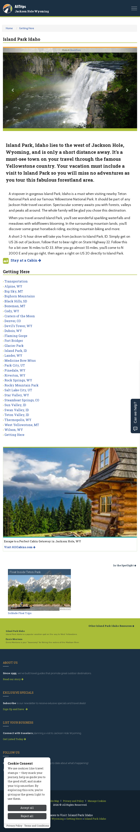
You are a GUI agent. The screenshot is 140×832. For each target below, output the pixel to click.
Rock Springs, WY (18, 380)
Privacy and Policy (73, 800)
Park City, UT (14, 365)
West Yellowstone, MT (21, 425)
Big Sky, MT (13, 291)
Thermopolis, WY (17, 420)
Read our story (13, 679)
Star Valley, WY (16, 395)
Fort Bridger (13, 341)
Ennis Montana (14, 639)
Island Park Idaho (15, 631)
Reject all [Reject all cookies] (27, 816)
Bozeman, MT (14, 306)
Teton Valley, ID (16, 415)
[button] (13, 88)
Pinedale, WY (14, 370)
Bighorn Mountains (19, 296)
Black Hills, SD (15, 301)
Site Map (54, 800)
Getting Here (26, 28)
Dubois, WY (13, 331)
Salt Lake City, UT (18, 390)
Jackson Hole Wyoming (32, 11)
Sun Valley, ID (15, 405)
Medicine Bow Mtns (20, 360)
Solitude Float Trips (20, 613)
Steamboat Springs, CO (21, 400)
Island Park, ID (15, 351)
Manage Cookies (97, 800)
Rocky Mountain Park (21, 385)
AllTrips (20, 6)
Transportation (16, 281)
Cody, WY (11, 311)
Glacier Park (14, 346)
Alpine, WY (13, 286)
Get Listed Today (14, 739)
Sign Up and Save (15, 709)
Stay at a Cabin (26, 260)
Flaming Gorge (15, 336)
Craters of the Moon (19, 316)
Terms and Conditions (36, 825)
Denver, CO (12, 321)
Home (9, 28)
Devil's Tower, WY (18, 326)
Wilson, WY (13, 430)
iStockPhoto (75, 50)
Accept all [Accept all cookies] (27, 808)
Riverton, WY (14, 375)
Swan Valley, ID (16, 410)
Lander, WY (13, 355)
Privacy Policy (14, 825)
